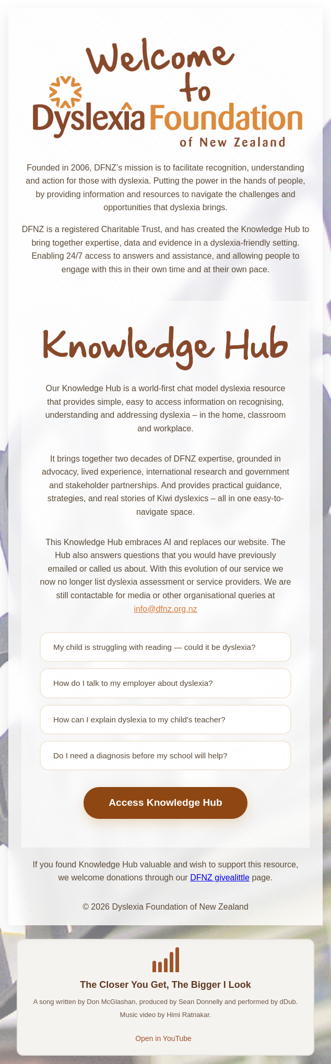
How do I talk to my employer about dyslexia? (133, 683)
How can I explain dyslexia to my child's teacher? (139, 719)
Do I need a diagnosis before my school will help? (140, 755)
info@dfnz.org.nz (165, 608)
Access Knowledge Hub (165, 802)
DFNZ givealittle (220, 877)
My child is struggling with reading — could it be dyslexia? (154, 647)
